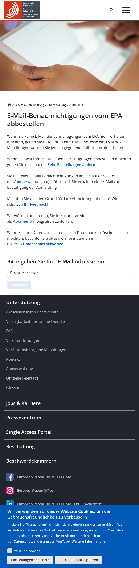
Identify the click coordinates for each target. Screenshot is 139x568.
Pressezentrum (23, 417)
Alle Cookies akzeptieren (78, 560)
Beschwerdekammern (31, 461)
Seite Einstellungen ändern (71, 164)
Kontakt (13, 359)
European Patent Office (36, 477)
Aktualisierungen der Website (32, 312)
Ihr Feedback (35, 204)
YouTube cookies (27, 551)
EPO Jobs (64, 477)
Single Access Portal (29, 432)
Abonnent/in (24, 221)
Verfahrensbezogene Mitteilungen (36, 349)
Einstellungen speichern (30, 560)
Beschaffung (20, 446)
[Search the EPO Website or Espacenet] (111, 10)
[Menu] (126, 10)
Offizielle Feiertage (22, 378)
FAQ (9, 330)
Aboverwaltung (57, 105)
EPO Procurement (88, 504)
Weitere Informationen (89, 541)
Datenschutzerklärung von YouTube (42, 541)
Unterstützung (23, 302)
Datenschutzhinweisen (43, 244)
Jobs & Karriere (23, 403)
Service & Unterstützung (29, 105)
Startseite (9, 105)
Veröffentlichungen (23, 340)
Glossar (13, 387)
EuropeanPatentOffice (35, 490)
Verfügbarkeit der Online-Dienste (35, 321)
